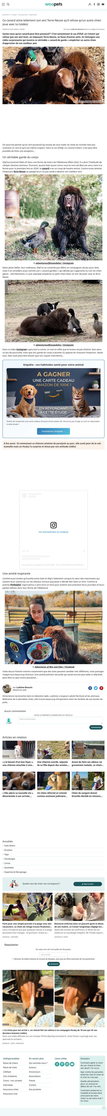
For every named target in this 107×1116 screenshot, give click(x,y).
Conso (7, 863)
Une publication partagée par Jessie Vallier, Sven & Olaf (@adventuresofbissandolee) (55, 565)
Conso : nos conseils (12, 1080)
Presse (32, 1080)
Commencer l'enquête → (54, 431)
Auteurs (32, 1067)
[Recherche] (8, 4)
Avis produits (35, 1089)
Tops (6, 854)
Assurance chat (10, 1093)
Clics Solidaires (10, 1076)
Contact (32, 1085)
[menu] (4, 4)
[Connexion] (89, 4)
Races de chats (10, 1067)
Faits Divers (9, 845)
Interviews (8, 1085)
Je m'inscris (53, 964)
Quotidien (9, 867)
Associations (35, 1076)
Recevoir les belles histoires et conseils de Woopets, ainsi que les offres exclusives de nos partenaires (53, 959)
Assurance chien (10, 1089)
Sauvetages (9, 858)
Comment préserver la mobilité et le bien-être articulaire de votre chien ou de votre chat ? (92, 1095)
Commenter (96, 727)
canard (45, 168)
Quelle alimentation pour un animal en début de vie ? (91, 1084)
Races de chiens (10, 1063)
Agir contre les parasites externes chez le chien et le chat (92, 1075)
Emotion (8, 850)
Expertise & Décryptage (15, 872)
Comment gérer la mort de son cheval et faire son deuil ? (92, 1065)
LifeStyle (7, 1071)
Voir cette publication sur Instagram (53, 532)
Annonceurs (34, 1071)
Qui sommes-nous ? (38, 1063)
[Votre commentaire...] (60, 720)
